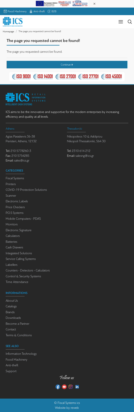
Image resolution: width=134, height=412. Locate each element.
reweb (75, 408)
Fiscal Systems (67, 403)
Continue (66, 64)
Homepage (8, 31)
